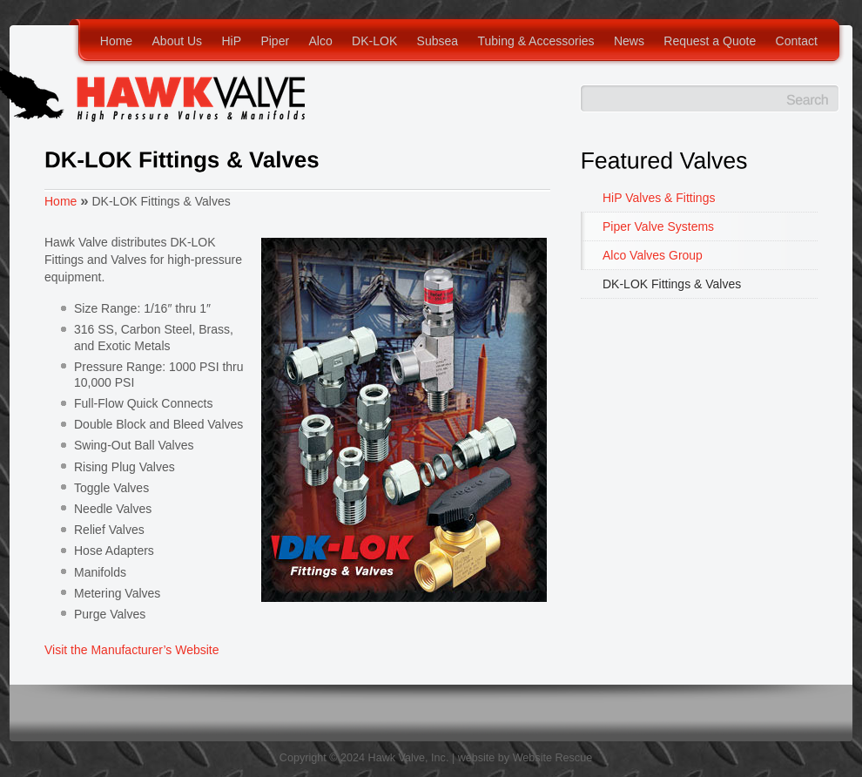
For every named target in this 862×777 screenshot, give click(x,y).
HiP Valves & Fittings (659, 198)
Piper (274, 41)
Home (116, 41)
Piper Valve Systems (658, 226)
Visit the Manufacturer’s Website (131, 650)
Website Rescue (552, 758)
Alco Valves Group (653, 255)
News (629, 41)
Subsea (437, 41)
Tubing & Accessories (535, 41)
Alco (320, 41)
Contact (797, 41)
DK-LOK (374, 41)
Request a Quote (709, 41)
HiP (231, 41)
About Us (177, 41)
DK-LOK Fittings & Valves (672, 284)
